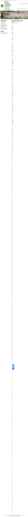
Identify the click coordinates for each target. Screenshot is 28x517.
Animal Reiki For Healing (16, 22)
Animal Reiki (3, 22)
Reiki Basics (3, 27)
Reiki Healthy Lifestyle (8, 3)
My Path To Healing (4, 32)
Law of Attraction (4, 24)
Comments (26, 3)
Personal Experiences (4, 25)
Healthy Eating (3, 23)
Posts (21, 3)
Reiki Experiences (4, 28)
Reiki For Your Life (4, 33)
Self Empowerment (4, 29)
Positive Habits (3, 26)
